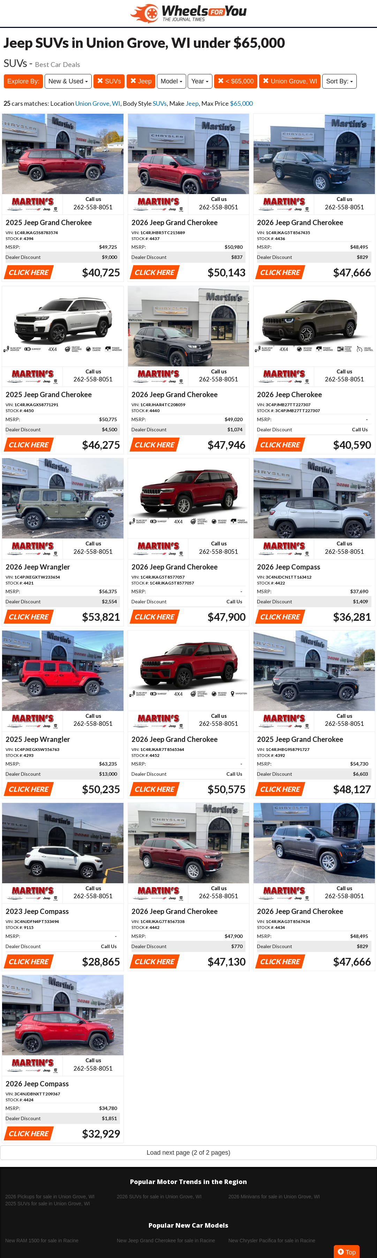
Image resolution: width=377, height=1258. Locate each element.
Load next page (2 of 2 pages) (188, 1152)
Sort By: (339, 81)
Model (171, 81)
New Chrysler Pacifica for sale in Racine (271, 1240)
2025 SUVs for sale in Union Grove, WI (47, 1203)
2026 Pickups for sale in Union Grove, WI (50, 1196)
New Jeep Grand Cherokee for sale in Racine (166, 1240)
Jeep (141, 81)
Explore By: (23, 81)
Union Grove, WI (290, 81)
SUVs (109, 81)
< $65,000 (236, 81)
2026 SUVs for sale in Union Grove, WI (159, 1196)
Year (200, 81)
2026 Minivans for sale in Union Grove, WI (274, 1196)
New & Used (68, 81)
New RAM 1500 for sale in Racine (41, 1240)
